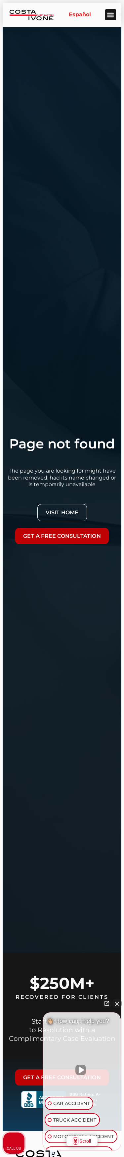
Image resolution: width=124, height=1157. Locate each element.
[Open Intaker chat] (53, 1153)
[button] (110, 14)
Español (80, 14)
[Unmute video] (82, 1070)
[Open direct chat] (106, 1003)
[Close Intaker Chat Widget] (117, 1003)
